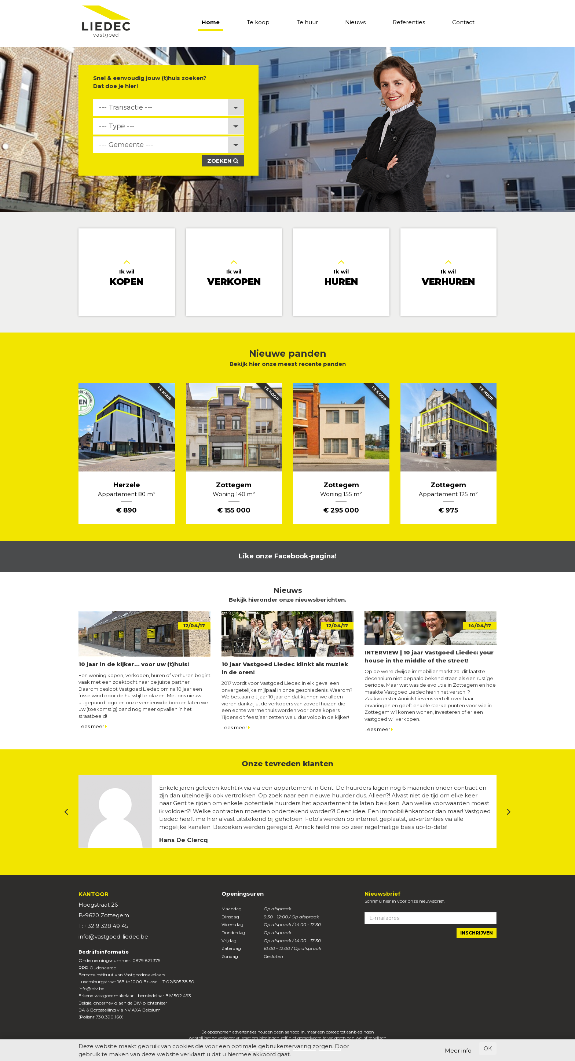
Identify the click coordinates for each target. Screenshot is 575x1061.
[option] (287, 129)
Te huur (307, 22)
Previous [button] (66, 811)
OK (488, 1048)
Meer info (458, 1050)
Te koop (258, 22)
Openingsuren (242, 893)
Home (211, 22)
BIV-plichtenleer (150, 1003)
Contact (463, 22)
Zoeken (222, 160)
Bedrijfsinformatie (103, 952)
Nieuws (355, 22)
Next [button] (509, 811)
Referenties (409, 22)
